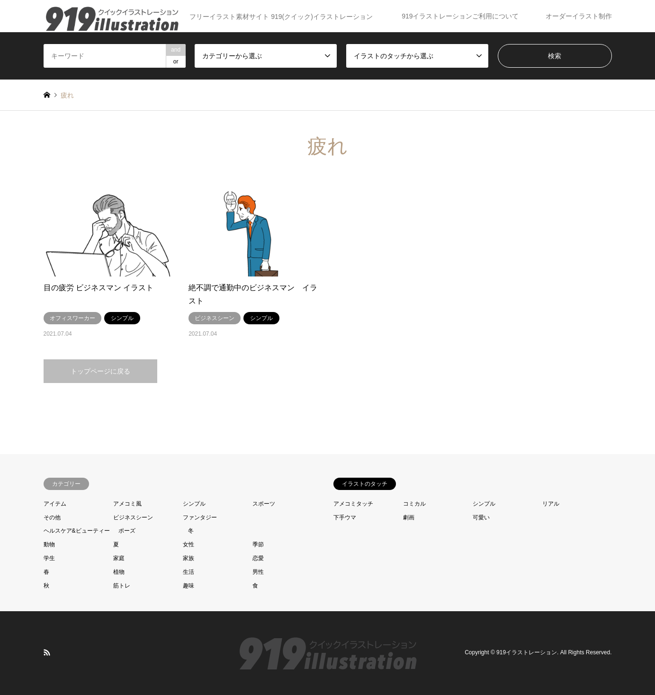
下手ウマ (344, 517)
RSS (47, 652)
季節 (258, 544)
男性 (258, 572)
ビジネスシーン (133, 517)
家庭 (119, 558)
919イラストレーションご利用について (460, 16)
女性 (188, 544)
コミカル (414, 503)
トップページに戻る (100, 371)
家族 (188, 558)
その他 (52, 517)
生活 (188, 572)
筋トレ (121, 585)
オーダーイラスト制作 (579, 16)
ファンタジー (200, 517)
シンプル (194, 503)
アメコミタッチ (353, 503)
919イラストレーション (526, 653)
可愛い (481, 517)
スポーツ (263, 503)
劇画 (408, 517)
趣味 (188, 585)
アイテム (55, 503)
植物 (119, 572)
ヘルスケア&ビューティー (77, 530)
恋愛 (258, 558)
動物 (49, 544)
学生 (49, 558)
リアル (550, 503)
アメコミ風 (127, 503)
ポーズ (126, 530)
